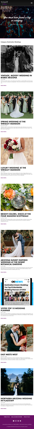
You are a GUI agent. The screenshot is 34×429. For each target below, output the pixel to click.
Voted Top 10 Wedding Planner (13, 309)
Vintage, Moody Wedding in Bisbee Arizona (16, 76)
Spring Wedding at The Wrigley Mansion (13, 122)
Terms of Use (7, 416)
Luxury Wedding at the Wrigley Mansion (13, 168)
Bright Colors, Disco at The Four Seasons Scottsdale (16, 215)
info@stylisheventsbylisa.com (7, 424)
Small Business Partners (16, 416)
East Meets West (9, 354)
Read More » (4, 85)
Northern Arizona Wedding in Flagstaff (16, 399)
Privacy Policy (27, 416)
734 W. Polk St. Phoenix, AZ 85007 (25, 424)
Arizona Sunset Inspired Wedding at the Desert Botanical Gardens (14, 262)
